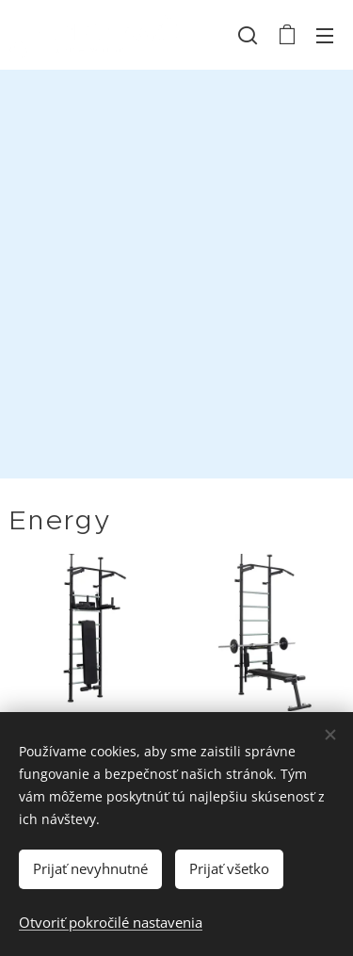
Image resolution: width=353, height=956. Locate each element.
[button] (247, 34)
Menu (324, 36)
